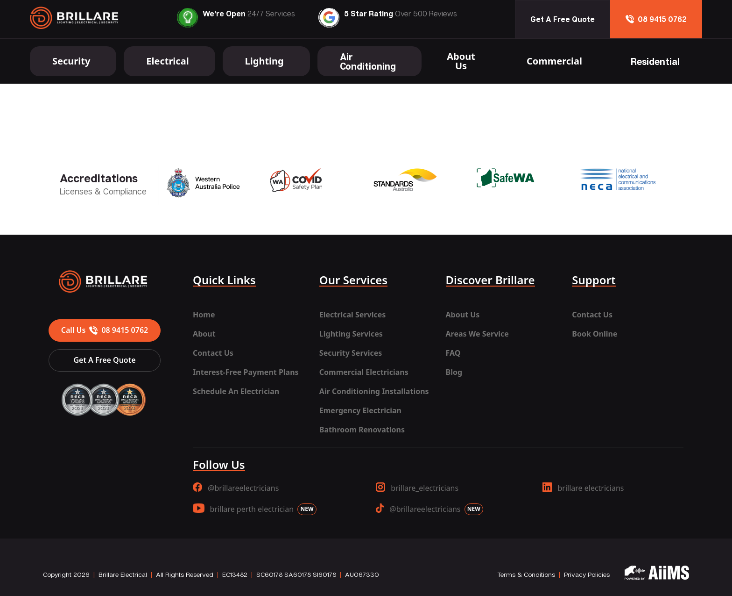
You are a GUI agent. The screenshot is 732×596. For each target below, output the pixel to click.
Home (204, 314)
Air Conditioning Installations (374, 391)
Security (71, 61)
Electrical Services (352, 314)
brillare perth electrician (254, 509)
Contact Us (213, 353)
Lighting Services (351, 334)
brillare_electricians (417, 487)
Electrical (167, 61)
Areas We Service (477, 334)
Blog (454, 372)
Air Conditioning (368, 61)
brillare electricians (583, 487)
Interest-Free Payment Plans (246, 372)
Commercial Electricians (363, 372)
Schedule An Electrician (236, 391)
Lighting (264, 61)
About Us (461, 61)
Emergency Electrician (360, 410)
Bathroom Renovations (362, 429)
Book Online (594, 334)
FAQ (453, 353)
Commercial (554, 61)
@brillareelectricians (236, 487)
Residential (655, 61)
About (204, 334)
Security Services (350, 353)
